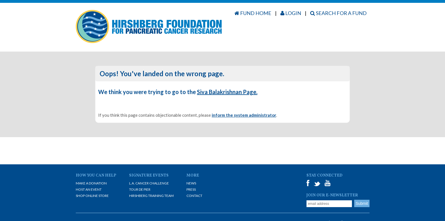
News (191, 183)
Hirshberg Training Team (151, 196)
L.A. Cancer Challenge (149, 183)
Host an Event (89, 189)
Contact (194, 196)
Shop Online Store (92, 196)
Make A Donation (91, 183)
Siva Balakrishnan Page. (227, 91)
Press (191, 189)
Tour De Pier (139, 189)
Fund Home (252, 13)
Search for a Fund (338, 13)
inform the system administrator (244, 115)
